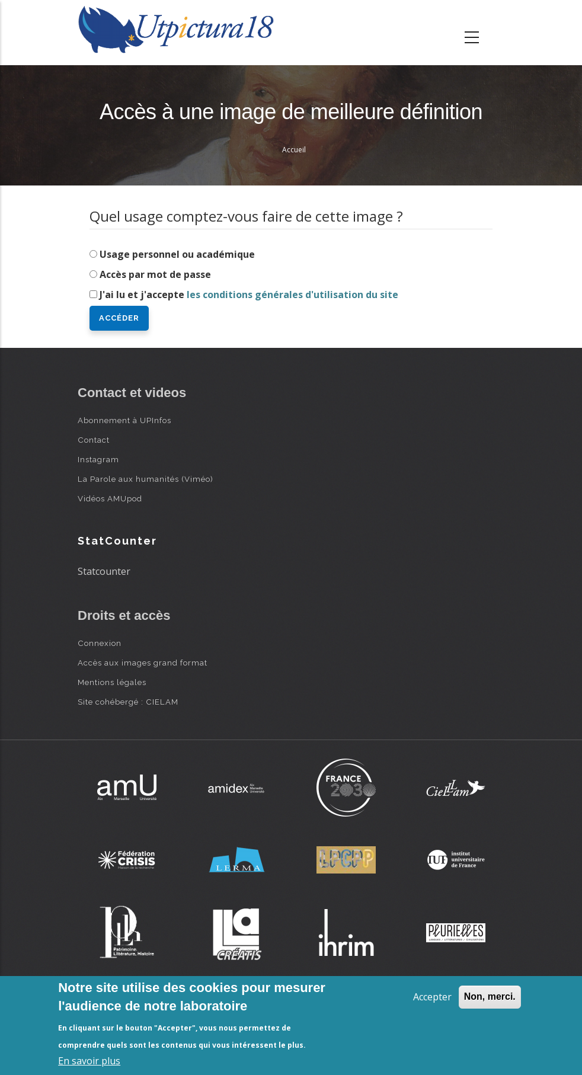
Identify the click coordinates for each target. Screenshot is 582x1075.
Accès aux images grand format (142, 662)
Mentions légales (112, 682)
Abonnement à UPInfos (124, 420)
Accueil (294, 150)
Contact (94, 439)
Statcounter (104, 571)
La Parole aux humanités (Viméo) (145, 479)
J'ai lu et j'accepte (249, 294)
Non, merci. (490, 996)
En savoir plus (89, 1060)
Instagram (98, 459)
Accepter (432, 996)
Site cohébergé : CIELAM (128, 701)
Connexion (99, 643)
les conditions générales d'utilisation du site (292, 294)
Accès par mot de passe (155, 274)
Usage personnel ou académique (177, 254)
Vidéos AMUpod (110, 498)
